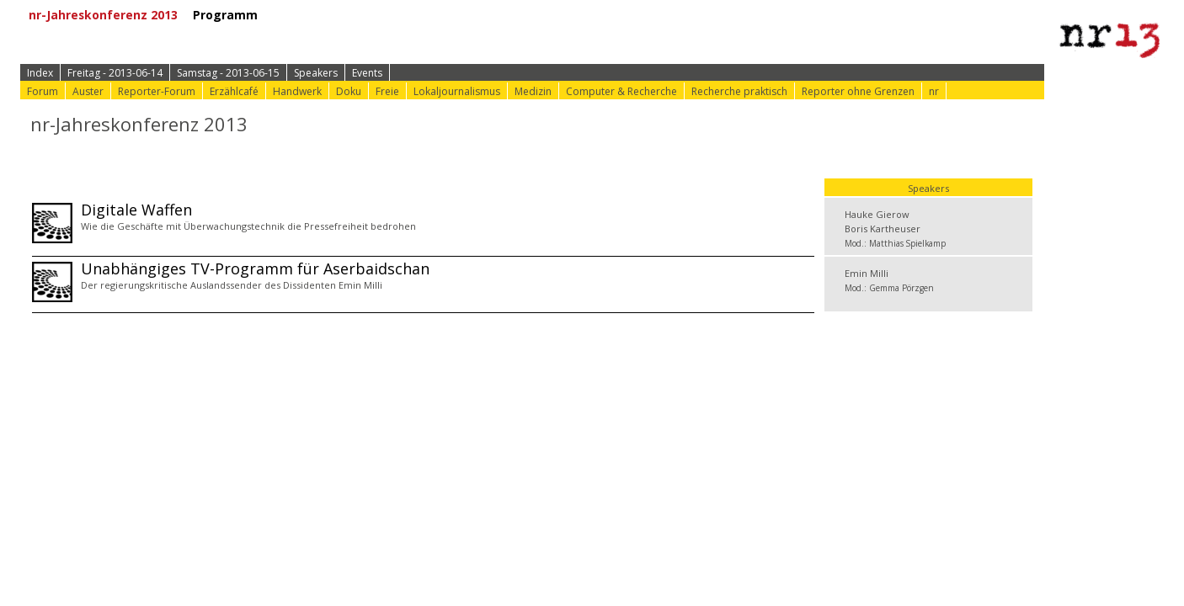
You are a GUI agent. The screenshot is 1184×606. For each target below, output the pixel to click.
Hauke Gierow (877, 214)
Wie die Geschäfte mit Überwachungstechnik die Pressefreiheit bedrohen (248, 226)
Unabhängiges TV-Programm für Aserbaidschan (255, 268)
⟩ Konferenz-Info (469, 15)
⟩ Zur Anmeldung (346, 15)
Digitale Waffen (136, 209)
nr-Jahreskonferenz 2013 (109, 15)
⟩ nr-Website (710, 15)
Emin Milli (866, 273)
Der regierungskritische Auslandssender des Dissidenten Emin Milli (231, 285)
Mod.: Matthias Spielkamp (895, 243)
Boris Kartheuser (882, 228)
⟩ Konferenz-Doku (597, 15)
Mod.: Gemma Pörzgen (889, 288)
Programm (231, 15)
